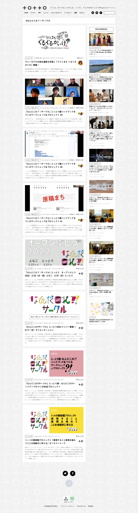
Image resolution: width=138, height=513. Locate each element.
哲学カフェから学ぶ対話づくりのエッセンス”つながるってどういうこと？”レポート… (100, 108)
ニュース (45, 12)
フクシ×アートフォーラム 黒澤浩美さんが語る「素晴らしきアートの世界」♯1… (101, 260)
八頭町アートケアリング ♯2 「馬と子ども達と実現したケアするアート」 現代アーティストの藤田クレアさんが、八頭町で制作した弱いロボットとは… (101, 136)
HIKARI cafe (38, 58)
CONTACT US (81, 506)
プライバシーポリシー (68, 506)
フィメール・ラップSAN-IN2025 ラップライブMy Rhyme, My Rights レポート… (101, 52)
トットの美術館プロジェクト (72, 108)
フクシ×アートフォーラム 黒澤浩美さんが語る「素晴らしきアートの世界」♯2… (101, 228)
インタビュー (68, 12)
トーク (57, 436)
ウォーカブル (60, 58)
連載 (75, 12)
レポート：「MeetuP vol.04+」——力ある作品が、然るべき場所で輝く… (101, 292)
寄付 (39, 12)
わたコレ (81, 12)
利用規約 (90, 506)
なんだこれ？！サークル (48, 58)
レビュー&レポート (56, 12)
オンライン (61, 268)
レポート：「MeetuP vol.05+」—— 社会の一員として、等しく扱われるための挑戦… (101, 199)
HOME (26, 12)
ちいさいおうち (46, 108)
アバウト (33, 12)
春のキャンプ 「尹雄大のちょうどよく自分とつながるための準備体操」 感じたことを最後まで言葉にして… (101, 79)
